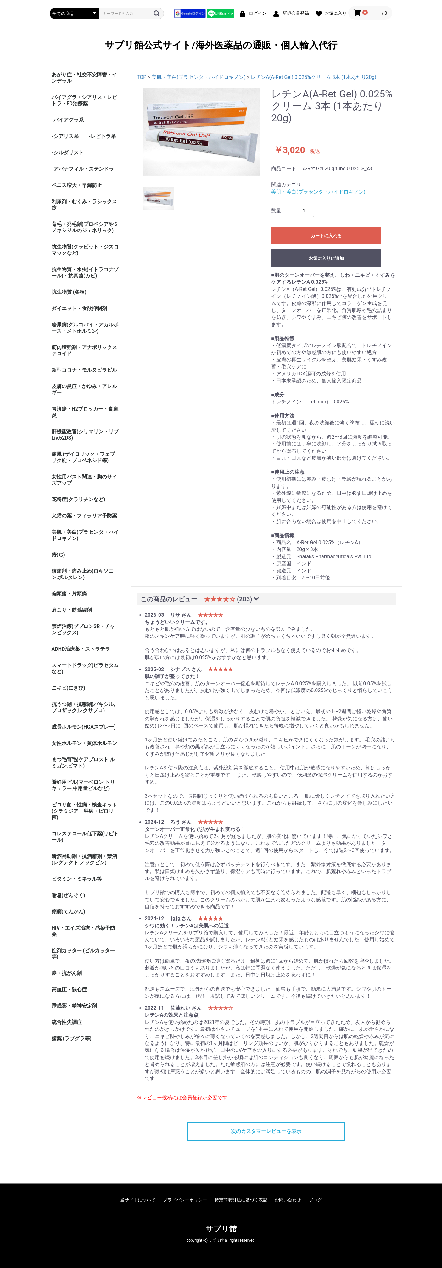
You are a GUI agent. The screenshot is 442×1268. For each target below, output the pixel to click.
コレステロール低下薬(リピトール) (85, 837)
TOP (141, 77)
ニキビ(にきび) (68, 688)
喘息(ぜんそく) (68, 895)
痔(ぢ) (58, 555)
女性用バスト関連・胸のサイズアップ (84, 480)
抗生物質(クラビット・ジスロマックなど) (85, 250)
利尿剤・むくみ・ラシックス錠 (84, 205)
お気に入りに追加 (326, 258)
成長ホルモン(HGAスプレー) (84, 727)
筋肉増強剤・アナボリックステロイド (84, 350)
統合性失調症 (67, 1022)
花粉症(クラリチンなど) (78, 499)
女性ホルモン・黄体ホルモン (84, 743)
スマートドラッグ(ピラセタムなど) (85, 668)
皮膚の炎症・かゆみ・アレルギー (84, 389)
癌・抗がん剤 (67, 973)
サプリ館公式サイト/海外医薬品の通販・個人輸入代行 (221, 45)
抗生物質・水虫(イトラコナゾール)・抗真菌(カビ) (85, 272)
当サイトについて (137, 1199)
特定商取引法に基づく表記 (241, 1199)
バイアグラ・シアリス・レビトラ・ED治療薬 (84, 100)
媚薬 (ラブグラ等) (72, 1038)
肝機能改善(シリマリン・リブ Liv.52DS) (85, 435)
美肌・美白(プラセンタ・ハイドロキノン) (85, 535)
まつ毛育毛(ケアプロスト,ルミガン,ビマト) (83, 763)
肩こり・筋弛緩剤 (72, 610)
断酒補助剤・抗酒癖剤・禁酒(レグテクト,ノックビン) (84, 859)
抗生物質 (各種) (69, 292)
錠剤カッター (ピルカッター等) (83, 954)
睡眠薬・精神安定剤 (74, 1006)
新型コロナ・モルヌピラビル (84, 370)
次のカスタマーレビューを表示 (266, 1131)
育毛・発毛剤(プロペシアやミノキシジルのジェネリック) (85, 227)
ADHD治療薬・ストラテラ (81, 649)
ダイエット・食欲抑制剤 (79, 308)
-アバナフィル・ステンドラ (83, 169)
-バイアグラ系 (68, 120)
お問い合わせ (288, 1199)
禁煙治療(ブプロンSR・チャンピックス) (83, 629)
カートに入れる (326, 235)
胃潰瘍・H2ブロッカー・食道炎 (85, 412)
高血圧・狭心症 (69, 989)
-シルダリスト (68, 153)
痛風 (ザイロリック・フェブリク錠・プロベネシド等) (83, 457)
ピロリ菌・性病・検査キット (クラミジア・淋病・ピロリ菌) (84, 811)
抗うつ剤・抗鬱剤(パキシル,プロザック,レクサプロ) (83, 707)
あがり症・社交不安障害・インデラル (84, 78)
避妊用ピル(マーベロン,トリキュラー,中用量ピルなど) (83, 785)
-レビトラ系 (102, 136)
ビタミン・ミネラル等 (77, 879)
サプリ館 (221, 1229)
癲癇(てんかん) (68, 912)
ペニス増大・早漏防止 (77, 185)
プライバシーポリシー (185, 1199)
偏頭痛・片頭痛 (69, 594)
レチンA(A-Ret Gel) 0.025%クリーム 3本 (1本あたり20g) (313, 77)
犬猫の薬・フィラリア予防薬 (84, 516)
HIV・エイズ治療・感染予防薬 (83, 931)
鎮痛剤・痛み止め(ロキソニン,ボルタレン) (83, 574)
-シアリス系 (65, 136)
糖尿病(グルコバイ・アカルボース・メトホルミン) (85, 328)
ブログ (315, 1199)
